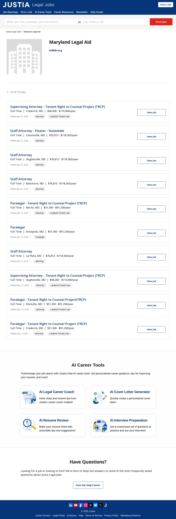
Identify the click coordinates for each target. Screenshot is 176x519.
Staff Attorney (21, 155)
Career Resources (64, 12)
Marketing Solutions (130, 515)
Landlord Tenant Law (59, 116)
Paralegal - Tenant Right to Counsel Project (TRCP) (48, 203)
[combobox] (40, 21)
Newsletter (82, 12)
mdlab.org (55, 50)
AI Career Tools (43, 12)
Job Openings (10, 12)
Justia (92, 511)
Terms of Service (93, 515)
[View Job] (151, 112)
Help (81, 515)
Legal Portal (59, 515)
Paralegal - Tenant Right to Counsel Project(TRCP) (48, 299)
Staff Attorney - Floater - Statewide (37, 131)
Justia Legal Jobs (13, 32)
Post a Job (165, 4)
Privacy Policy (111, 515)
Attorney (40, 116)
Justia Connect (43, 515)
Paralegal (17, 227)
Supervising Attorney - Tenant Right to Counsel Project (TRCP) (57, 106)
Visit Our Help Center (88, 485)
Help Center (97, 12)
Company (71, 515)
